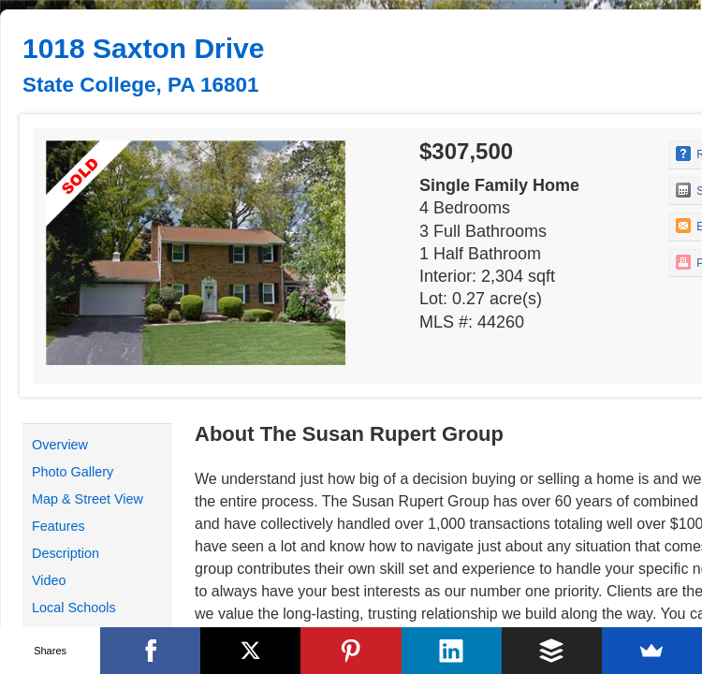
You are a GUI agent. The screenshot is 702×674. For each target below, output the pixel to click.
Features (58, 526)
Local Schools (74, 607)
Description (65, 553)
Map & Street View (87, 498)
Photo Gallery (72, 471)
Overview (60, 444)
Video (49, 580)
